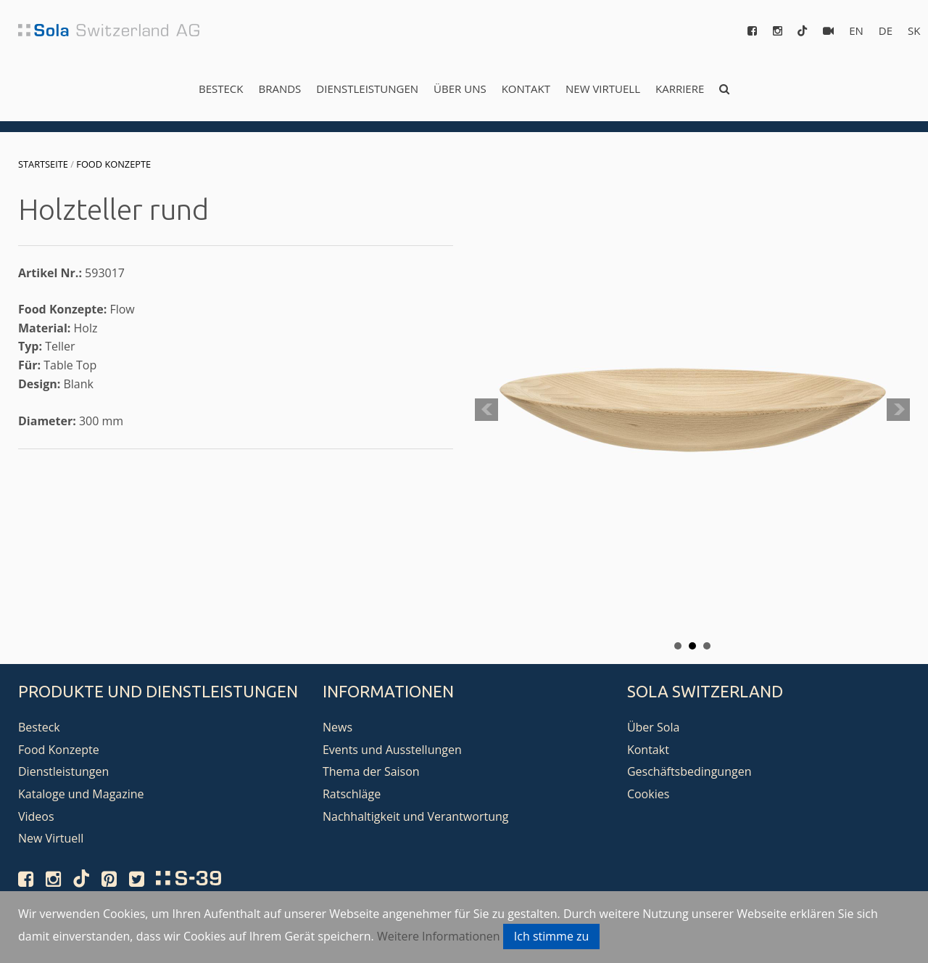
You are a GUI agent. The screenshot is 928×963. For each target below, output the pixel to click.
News (337, 727)
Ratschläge (352, 794)
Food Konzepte (113, 164)
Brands (279, 88)
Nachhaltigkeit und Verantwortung (416, 816)
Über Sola (653, 727)
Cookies (648, 794)
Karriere (679, 88)
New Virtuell (603, 88)
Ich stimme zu (551, 936)
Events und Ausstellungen (392, 750)
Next (898, 410)
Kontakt (526, 88)
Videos (36, 816)
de (885, 30)
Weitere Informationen (438, 936)
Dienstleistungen (367, 88)
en (856, 30)
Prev (486, 410)
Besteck (221, 88)
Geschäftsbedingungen (689, 771)
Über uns (460, 88)
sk (914, 30)
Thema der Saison (371, 771)
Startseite (43, 164)
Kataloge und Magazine (81, 794)
